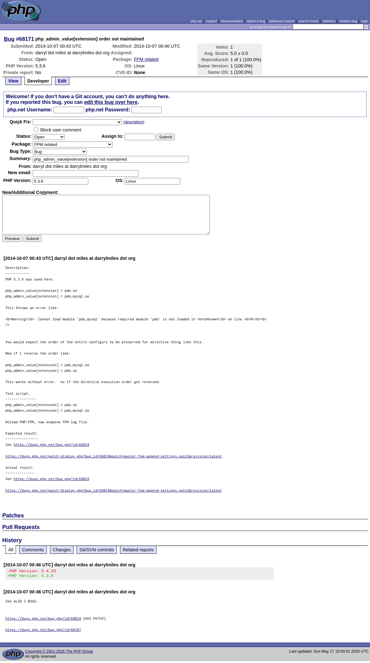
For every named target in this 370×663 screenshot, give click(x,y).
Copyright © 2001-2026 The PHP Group (59, 653)
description (133, 122)
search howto (308, 21)
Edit (62, 80)
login (364, 21)
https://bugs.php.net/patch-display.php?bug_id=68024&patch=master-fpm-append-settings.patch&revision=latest (113, 456)
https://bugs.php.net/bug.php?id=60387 (43, 631)
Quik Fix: (21, 121)
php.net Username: (29, 109)
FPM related (146, 59)
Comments (33, 549)
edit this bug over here (111, 102)
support (211, 21)
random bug (348, 21)
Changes (62, 549)
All (10, 549)
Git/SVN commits (96, 549)
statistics (329, 21)
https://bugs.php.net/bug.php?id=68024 (51, 444)
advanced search (282, 21)
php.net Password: (107, 109)
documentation (232, 21)
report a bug (256, 21)
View (13, 80)
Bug (9, 39)
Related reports (138, 549)
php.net (196, 21)
